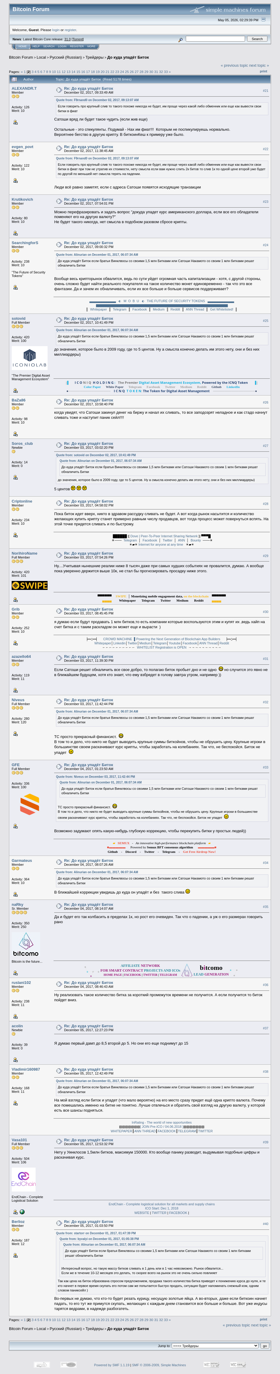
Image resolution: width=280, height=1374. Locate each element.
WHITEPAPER (121, 1131)
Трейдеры (95, 57)
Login (62, 46)
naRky (17, 904)
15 (78, 72)
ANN (181, 540)
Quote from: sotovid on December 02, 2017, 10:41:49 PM (96, 455)
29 (146, 72)
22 (112, 72)
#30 (265, 612)
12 (64, 72)
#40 (265, 1224)
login (56, 30)
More (91, 46)
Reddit (175, 309)
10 (54, 72)
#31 (265, 659)
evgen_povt (22, 146)
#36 (265, 985)
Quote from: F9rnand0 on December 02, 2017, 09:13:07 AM (97, 100)
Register (77, 46)
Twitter (167, 540)
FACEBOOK (167, 1131)
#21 (265, 90)
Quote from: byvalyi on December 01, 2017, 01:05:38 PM (99, 1239)
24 (122, 72)
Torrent (78, 39)
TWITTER (205, 1131)
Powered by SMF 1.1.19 (112, 1365)
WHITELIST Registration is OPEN (161, 647)
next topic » (259, 65)
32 (161, 72)
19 (98, 72)
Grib (16, 609)
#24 (265, 245)
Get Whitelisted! (221, 309)
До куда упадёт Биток (128, 57)
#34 (265, 863)
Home (23, 46)
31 (156, 72)
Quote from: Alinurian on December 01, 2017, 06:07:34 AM (97, 254)
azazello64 (21, 656)
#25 (265, 320)
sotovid (18, 318)
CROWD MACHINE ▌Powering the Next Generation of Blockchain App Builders (161, 639)
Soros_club (22, 443)
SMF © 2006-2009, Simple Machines (159, 1365)
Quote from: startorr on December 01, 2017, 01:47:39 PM (96, 1233)
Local (41, 57)
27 (137, 72)
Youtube (175, 643)
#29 (265, 556)
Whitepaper (98, 309)
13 (69, 72)
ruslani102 (21, 982)
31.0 (67, 39)
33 (166, 72)
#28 (265, 504)
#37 (265, 1028)
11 (59, 72)
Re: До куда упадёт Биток (88, 88)
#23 (265, 202)
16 (83, 72)
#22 (265, 149)
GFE (16, 765)
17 (88, 72)
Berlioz (18, 1221)
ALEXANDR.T (24, 88)
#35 (265, 907)
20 (102, 72)
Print (263, 71)
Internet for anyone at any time (161, 544)
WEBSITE (141, 1213)
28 (142, 72)
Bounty (196, 540)
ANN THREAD (145, 1131)
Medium (159, 309)
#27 (265, 446)
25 (127, 72)
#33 (265, 767)
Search (49, 46)
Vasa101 (19, 1140)
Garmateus (22, 860)
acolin (17, 1026)
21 (107, 72)
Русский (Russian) (66, 57)
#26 (265, 402)
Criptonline (22, 501)
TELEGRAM (187, 1131)
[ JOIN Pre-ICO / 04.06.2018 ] (161, 1126)
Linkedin (119, 643)
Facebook (140, 309)
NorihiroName (24, 553)
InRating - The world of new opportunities (161, 1122)
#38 (265, 1072)
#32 (265, 702)
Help (36, 46)
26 (132, 72)
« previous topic (234, 65)
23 (117, 72)
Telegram (119, 309)
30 (151, 72)
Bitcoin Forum (21, 57)
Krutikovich (22, 199)
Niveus (18, 700)
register (70, 30)
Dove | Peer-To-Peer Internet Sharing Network (164, 536)
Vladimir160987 (26, 1069)
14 (73, 72)
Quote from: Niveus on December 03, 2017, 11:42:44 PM (95, 776)
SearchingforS (25, 243)
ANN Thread (195, 309)
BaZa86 (18, 400)
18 (93, 72)
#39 (265, 1142)
